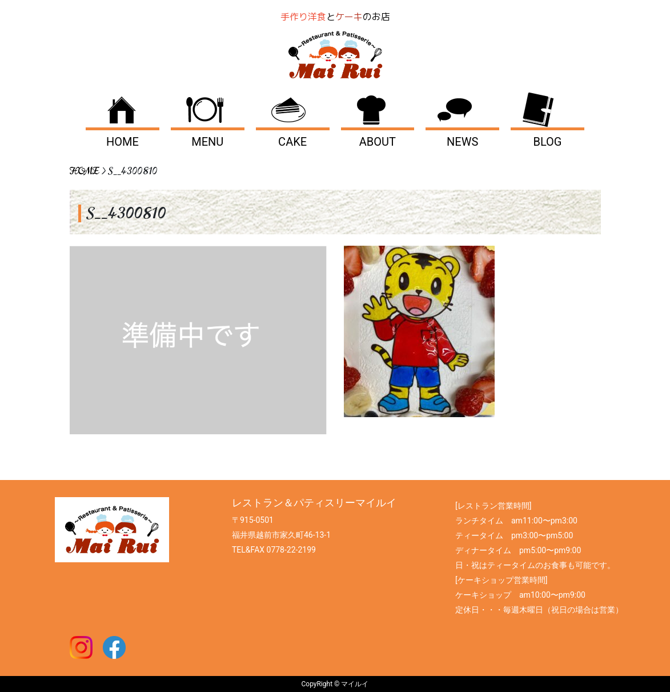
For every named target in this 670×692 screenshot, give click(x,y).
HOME (122, 142)
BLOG (547, 142)
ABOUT (377, 142)
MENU (207, 142)
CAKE (292, 142)
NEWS (462, 142)
